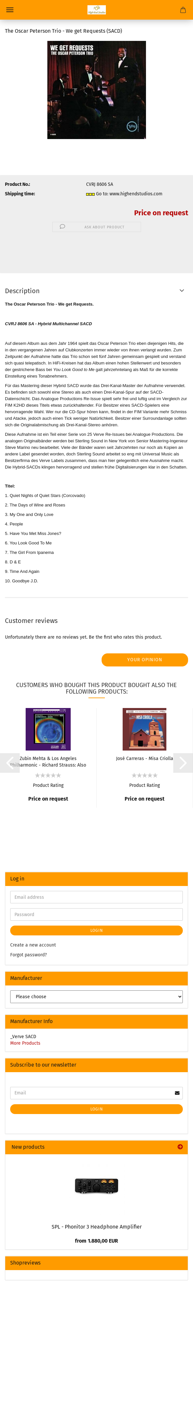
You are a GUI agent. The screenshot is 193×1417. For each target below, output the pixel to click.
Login (96, 930)
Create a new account (33, 945)
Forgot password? (28, 955)
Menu (9, 9)
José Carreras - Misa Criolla (144, 758)
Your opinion (144, 660)
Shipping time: (20, 194)
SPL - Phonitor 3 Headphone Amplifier (97, 1227)
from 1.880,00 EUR (96, 1241)
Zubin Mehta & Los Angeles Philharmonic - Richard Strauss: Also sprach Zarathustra (48, 761)
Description (22, 291)
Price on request (161, 212)
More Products (25, 1043)
